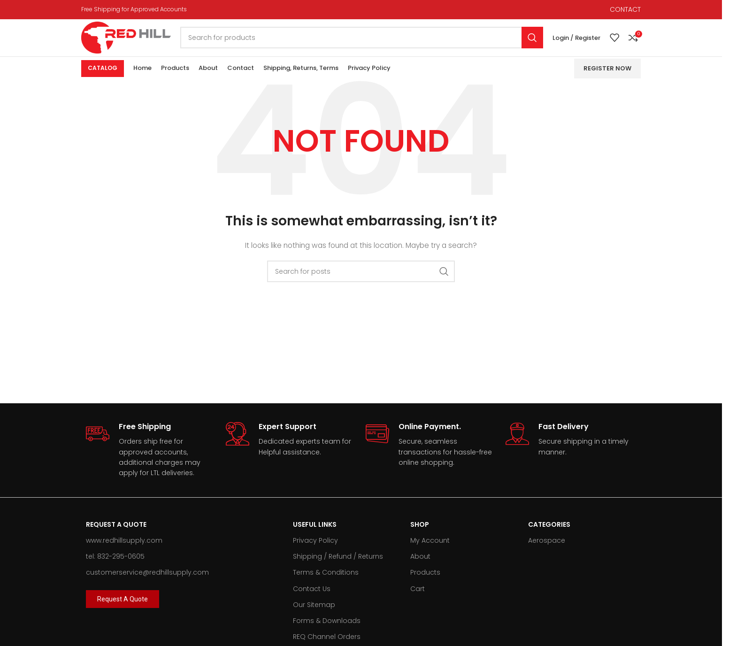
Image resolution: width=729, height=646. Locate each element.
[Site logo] (140, 43)
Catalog (102, 81)
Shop (419, 536)
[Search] (375, 44)
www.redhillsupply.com (124, 553)
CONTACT (625, 10)
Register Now (607, 80)
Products (425, 585)
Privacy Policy (315, 553)
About (420, 569)
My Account (430, 553)
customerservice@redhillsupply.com (147, 585)
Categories (549, 536)
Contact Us (311, 601)
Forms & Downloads (327, 633)
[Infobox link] (151, 462)
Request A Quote (116, 536)
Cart (417, 601)
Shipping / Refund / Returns (338, 569)
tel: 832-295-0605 (115, 569)
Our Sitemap (314, 617)
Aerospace (546, 553)
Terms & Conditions (326, 585)
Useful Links (315, 536)
